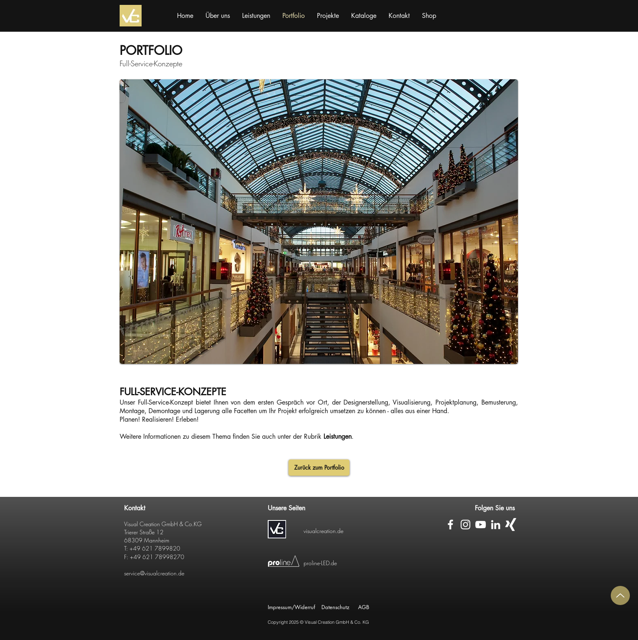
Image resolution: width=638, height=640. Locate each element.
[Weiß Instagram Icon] (465, 524)
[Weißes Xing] (510, 524)
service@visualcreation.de (154, 573)
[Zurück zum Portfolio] (319, 467)
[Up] (620, 595)
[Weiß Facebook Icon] (450, 524)
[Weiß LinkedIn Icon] (495, 524)
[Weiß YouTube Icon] (480, 524)
